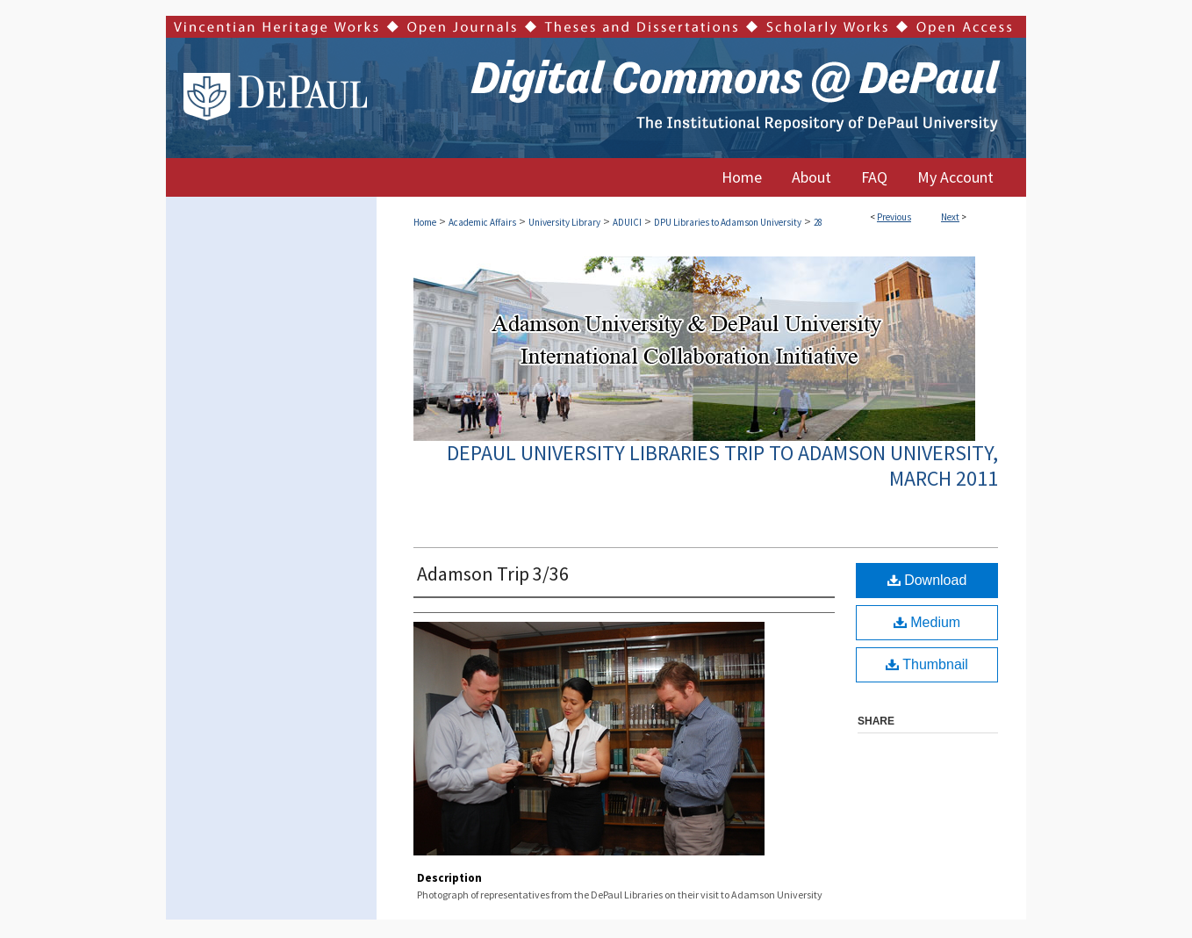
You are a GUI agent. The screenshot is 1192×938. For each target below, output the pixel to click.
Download (927, 580)
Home (424, 222)
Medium (927, 622)
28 (818, 222)
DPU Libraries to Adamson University (727, 222)
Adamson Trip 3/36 (493, 573)
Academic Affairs (482, 222)
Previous (894, 217)
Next (950, 217)
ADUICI (627, 222)
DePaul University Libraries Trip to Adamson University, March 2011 (722, 465)
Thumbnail (927, 664)
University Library (564, 222)
